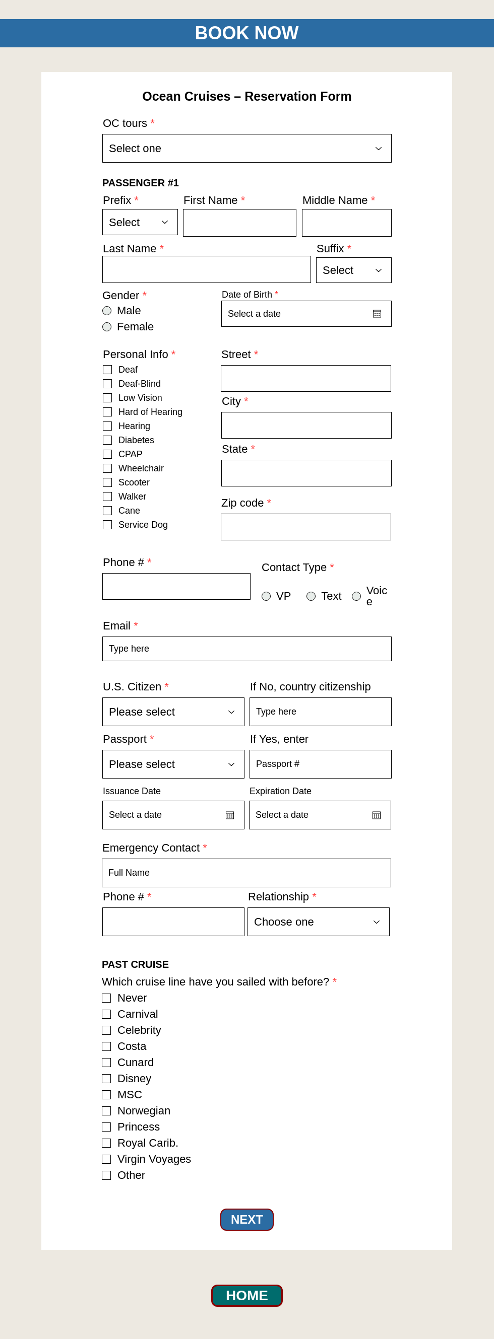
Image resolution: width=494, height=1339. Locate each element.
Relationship (278, 896)
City (231, 401)
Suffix (330, 248)
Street (236, 354)
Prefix (117, 200)
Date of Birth (252, 294)
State (235, 449)
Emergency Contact (151, 848)
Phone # (123, 562)
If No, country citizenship (310, 686)
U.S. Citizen (132, 686)
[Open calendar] (377, 314)
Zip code (242, 503)
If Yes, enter (279, 739)
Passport (125, 739)
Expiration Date (281, 791)
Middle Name (335, 200)
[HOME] (247, 1296)
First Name (210, 200)
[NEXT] (247, 1220)
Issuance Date (132, 791)
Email (117, 625)
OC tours (125, 123)
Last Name (129, 248)
